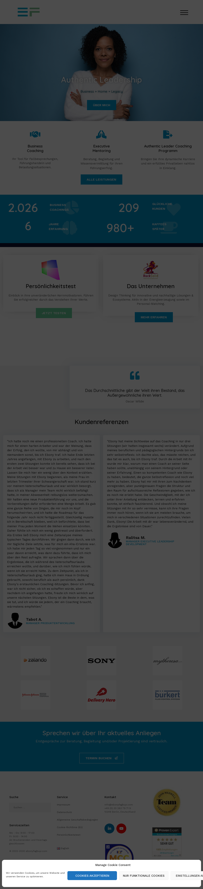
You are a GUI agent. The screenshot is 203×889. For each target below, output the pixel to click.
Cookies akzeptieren (92, 875)
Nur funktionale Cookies (144, 875)
